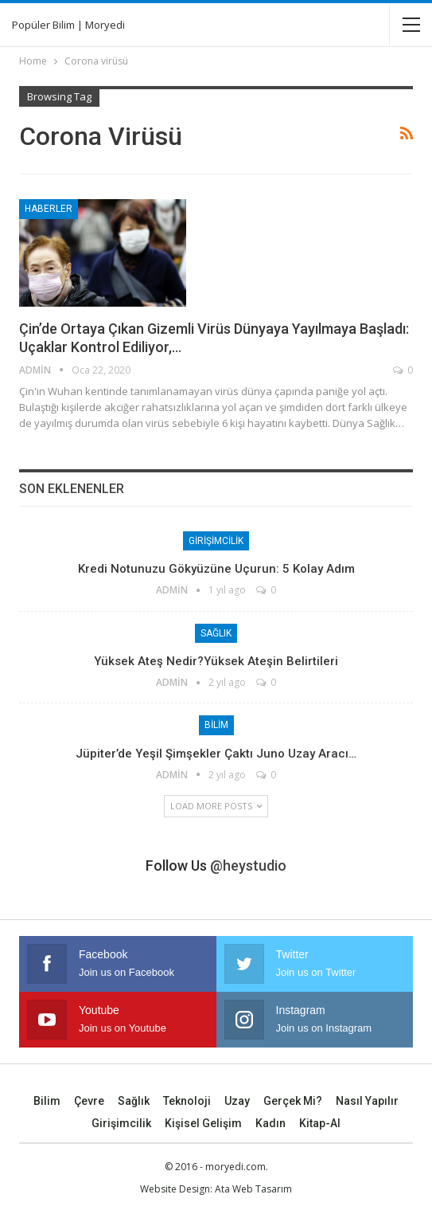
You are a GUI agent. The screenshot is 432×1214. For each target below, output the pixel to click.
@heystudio (248, 865)
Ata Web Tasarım (253, 1189)
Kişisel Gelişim (203, 1123)
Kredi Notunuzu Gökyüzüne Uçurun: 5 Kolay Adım (216, 569)
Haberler (48, 208)
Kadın (270, 1123)
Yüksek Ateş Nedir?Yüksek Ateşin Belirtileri (216, 661)
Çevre (89, 1101)
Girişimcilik (216, 540)
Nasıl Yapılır (367, 1101)
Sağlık (216, 633)
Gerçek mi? (292, 1101)
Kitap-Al (320, 1123)
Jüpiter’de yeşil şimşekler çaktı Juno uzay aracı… (216, 753)
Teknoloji (187, 1101)
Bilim (216, 724)
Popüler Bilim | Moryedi (68, 25)
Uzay (237, 1101)
